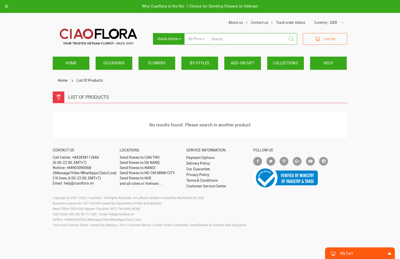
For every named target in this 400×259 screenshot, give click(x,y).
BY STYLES (199, 63)
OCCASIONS (114, 63)
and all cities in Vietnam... (141, 183)
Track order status (290, 22)
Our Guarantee (198, 169)
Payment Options (200, 158)
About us (235, 22)
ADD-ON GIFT (243, 63)
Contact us (259, 22)
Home (71, 63)
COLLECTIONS (285, 63)
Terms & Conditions (202, 180)
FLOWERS (156, 63)
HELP (328, 63)
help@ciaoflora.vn (121, 214)
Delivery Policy (198, 163)
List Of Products (89, 80)
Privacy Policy (197, 175)
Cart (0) (325, 38)
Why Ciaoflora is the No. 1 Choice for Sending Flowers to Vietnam (200, 6)
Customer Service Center (206, 186)
